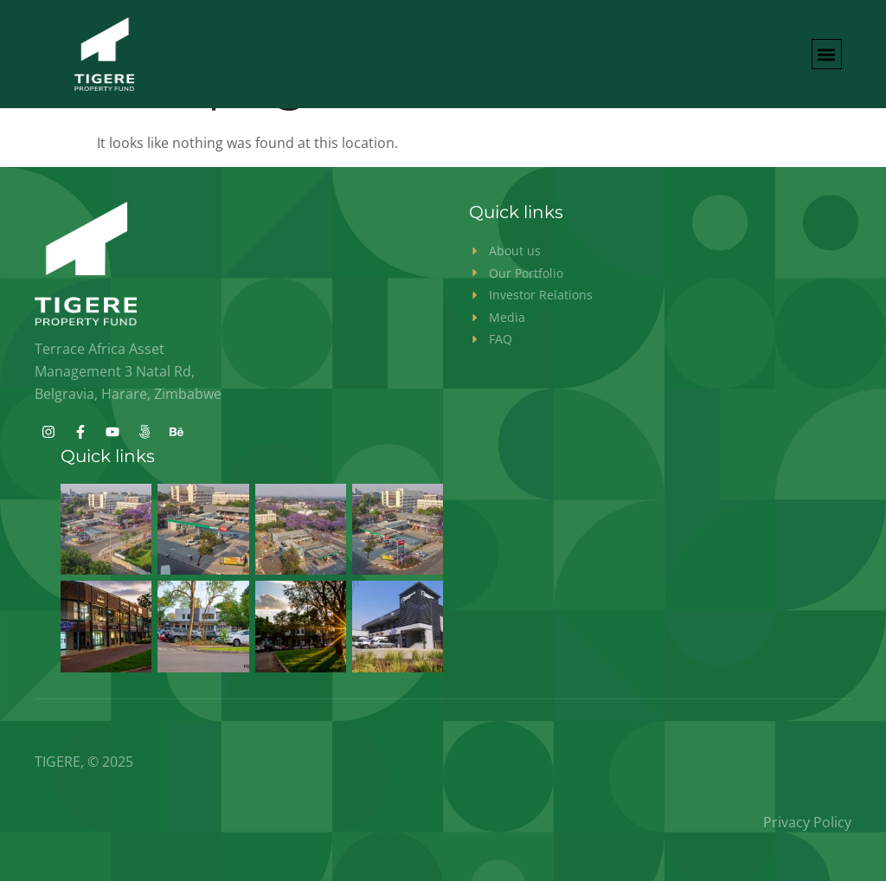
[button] (827, 54)
